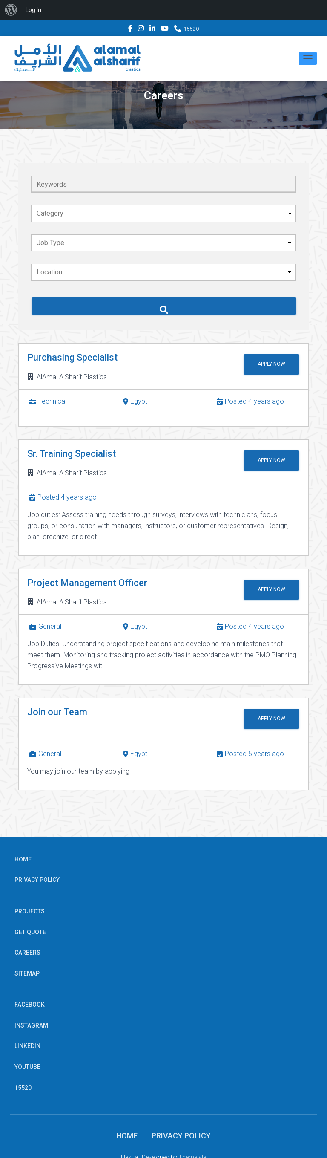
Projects (29, 911)
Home (23, 859)
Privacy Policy (37, 879)
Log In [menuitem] (33, 9)
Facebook (130, 29)
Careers (27, 952)
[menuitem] (11, 10)
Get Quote (30, 932)
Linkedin (152, 29)
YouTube (165, 29)
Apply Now (267, 364)
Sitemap (27, 973)
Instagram (141, 29)
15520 (191, 29)
